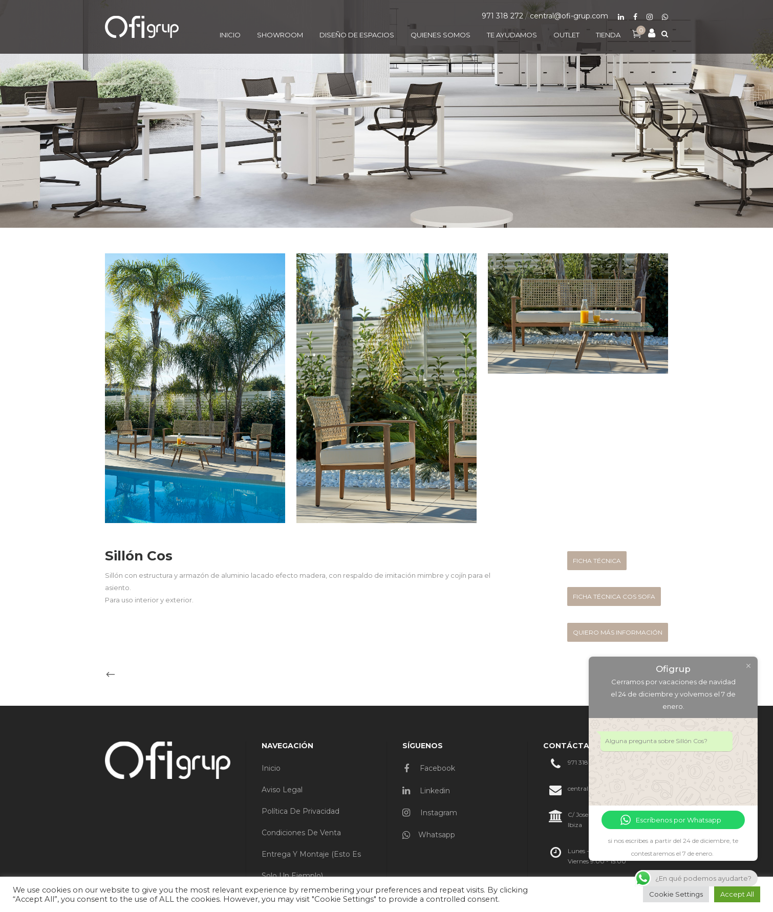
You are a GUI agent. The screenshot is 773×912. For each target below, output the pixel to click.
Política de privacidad (300, 811)
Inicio (271, 768)
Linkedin (426, 790)
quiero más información (617, 632)
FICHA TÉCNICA (597, 560)
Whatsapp (428, 834)
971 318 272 (502, 15)
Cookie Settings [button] (676, 894)
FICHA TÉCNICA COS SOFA (614, 596)
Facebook (429, 768)
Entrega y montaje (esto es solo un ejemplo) (311, 865)
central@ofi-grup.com (569, 15)
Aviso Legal (282, 789)
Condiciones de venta (301, 832)
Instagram (429, 812)
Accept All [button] (737, 894)
